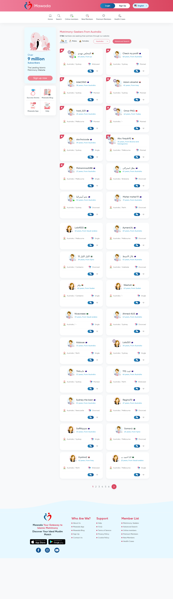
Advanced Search (122, 41)
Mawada (37, 5)
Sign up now (40, 78)
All (63, 41)
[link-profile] (81, 55)
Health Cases (119, 17)
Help (47, 107)
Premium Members (103, 17)
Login (107, 5)
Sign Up (122, 5)
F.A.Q (100, 527)
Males (73, 41)
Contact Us (77, 538)
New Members (87, 17)
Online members (71, 17)
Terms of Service (104, 530)
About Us (77, 523)
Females (84, 41)
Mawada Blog (47, 94)
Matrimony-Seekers (131, 523)
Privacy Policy (103, 534)
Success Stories (33, 94)
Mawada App (33, 107)
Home (50, 17)
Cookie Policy (103, 538)
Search (59, 17)
